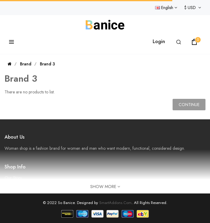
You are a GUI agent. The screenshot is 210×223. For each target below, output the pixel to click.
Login (159, 41)
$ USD (192, 8)
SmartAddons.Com (115, 203)
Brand (25, 64)
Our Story (13, 178)
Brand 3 (47, 64)
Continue (189, 105)
